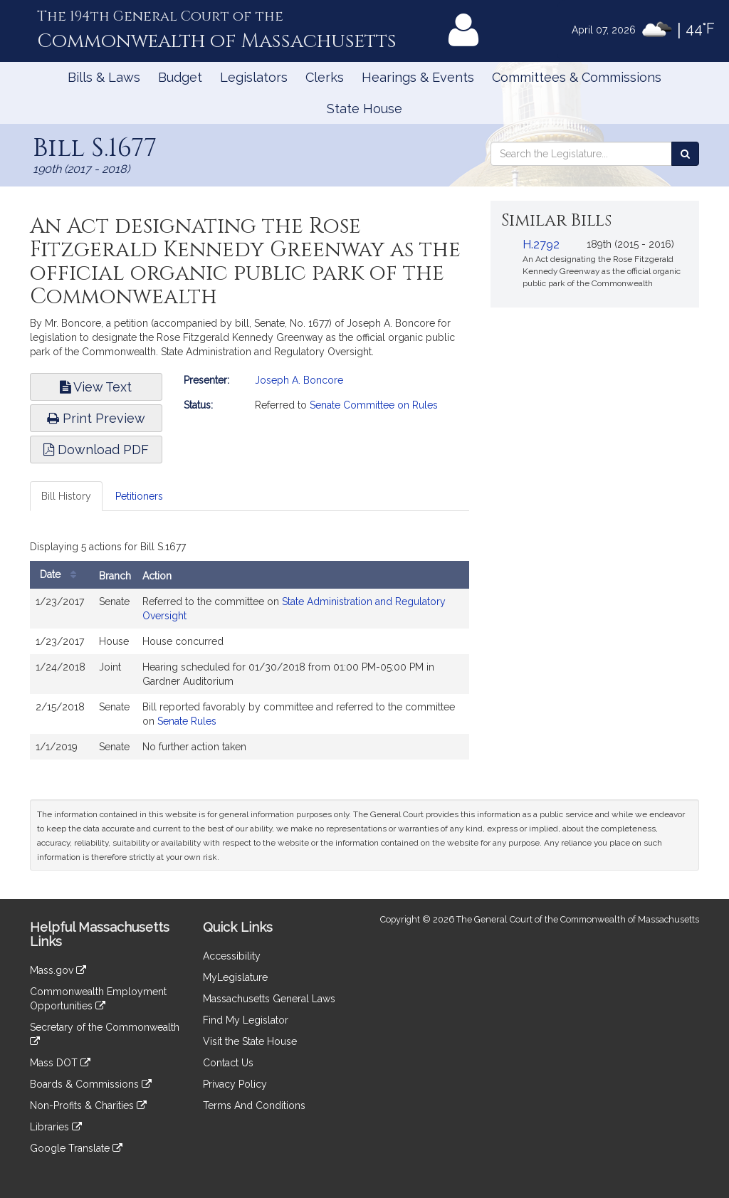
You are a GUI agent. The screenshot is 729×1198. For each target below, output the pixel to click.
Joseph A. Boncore (299, 380)
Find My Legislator (245, 1020)
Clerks (324, 77)
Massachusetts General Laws (269, 998)
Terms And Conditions (254, 1105)
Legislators (254, 77)
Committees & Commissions (576, 77)
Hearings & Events (418, 77)
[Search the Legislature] (685, 154)
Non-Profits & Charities (88, 1105)
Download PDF (96, 449)
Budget (180, 77)
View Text (96, 386)
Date (61, 575)
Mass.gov (58, 970)
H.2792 (541, 244)
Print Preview (96, 418)
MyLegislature (235, 977)
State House (364, 108)
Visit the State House (250, 1041)
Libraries (56, 1127)
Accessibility (232, 956)
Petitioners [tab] (139, 496)
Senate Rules (186, 721)
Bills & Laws (104, 77)
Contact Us (228, 1062)
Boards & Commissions (91, 1084)
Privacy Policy (235, 1084)
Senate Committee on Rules (374, 405)
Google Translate (76, 1148)
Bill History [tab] (66, 496)
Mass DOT (60, 1062)
